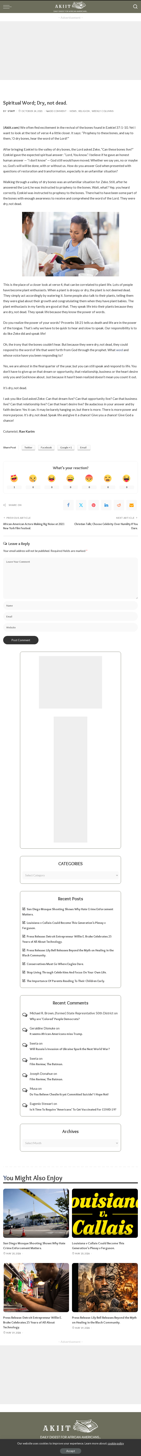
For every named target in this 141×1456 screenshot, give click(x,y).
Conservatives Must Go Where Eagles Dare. (55, 964)
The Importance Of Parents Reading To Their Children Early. (66, 981)
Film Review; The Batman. (46, 1064)
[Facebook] (68, 505)
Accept (70, 1451)
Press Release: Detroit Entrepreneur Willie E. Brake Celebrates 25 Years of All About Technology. (32, 1321)
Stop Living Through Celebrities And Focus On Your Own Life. (66, 972)
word (119, 350)
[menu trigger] (8, 6)
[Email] (131, 505)
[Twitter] (81, 505)
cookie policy (116, 1443)
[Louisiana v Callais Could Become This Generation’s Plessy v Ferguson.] (105, 1213)
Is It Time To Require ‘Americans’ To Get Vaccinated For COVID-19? (73, 1109)
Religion (84, 111)
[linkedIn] (106, 505)
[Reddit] (119, 505)
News (73, 111)
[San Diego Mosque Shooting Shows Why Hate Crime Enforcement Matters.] (36, 1213)
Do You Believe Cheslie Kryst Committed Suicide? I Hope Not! (69, 1094)
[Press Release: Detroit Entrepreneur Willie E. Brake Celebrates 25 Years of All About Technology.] (36, 1287)
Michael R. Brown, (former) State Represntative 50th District (71, 1013)
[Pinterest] (93, 505)
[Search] (135, 6)
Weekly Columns (103, 111)
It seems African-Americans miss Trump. (56, 1034)
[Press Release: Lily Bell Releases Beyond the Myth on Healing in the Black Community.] (105, 1287)
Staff (11, 111)
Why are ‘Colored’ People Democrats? (55, 1019)
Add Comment (56, 111)
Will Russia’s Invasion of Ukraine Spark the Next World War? (70, 1049)
